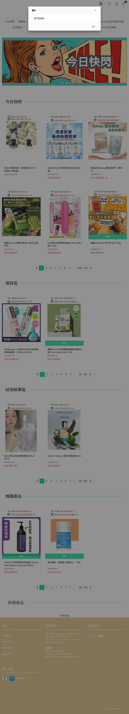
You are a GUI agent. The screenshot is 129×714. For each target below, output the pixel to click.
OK (93, 26)
